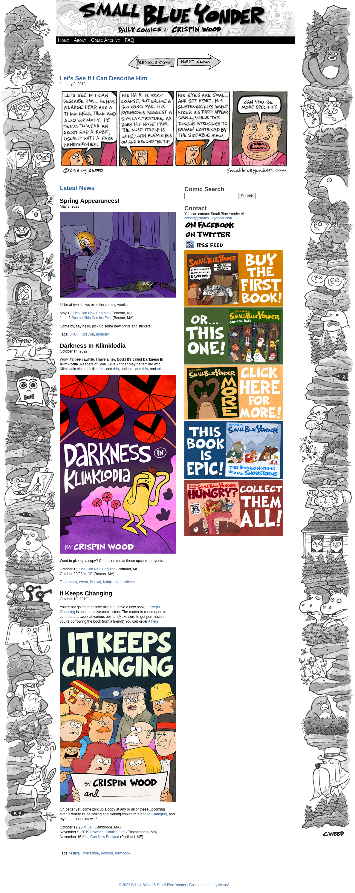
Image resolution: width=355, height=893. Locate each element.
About (80, 40)
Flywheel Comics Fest (107, 832)
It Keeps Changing (86, 593)
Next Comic (200, 56)
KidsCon (87, 334)
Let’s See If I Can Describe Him (103, 78)
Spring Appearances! (90, 200)
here (154, 621)
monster (102, 334)
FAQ (129, 40)
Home (63, 40)
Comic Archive (105, 40)
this (101, 369)
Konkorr (107, 853)
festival (95, 582)
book (73, 582)
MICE (87, 574)
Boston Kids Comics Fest (91, 318)
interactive (90, 853)
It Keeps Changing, (152, 814)
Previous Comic (151, 56)
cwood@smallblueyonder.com (208, 218)
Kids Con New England (91, 313)
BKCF (74, 334)
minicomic (129, 582)
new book (122, 853)
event (83, 582)
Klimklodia (111, 582)
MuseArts (226, 885)
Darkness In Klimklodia (93, 345)
